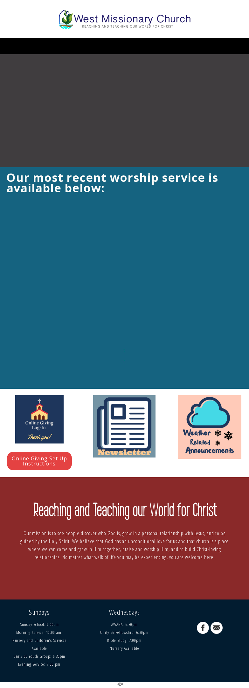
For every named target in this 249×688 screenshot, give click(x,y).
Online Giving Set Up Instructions (39, 461)
